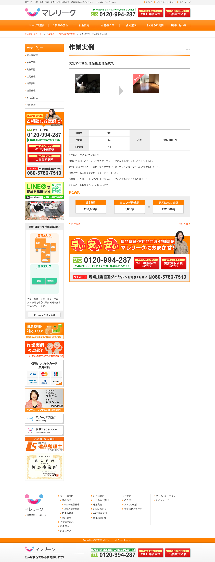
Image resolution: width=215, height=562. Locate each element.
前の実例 (75, 223)
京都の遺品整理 (71, 504)
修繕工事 (31, 62)
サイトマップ (184, 2)
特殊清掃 (31, 104)
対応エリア (65, 530)
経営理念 (128, 500)
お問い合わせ (99, 509)
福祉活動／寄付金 (133, 509)
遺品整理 (71, 34)
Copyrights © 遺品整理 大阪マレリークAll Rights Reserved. (107, 540)
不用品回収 (32, 97)
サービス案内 (66, 496)
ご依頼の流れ (66, 522)
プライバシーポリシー (165, 2)
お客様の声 (98, 496)
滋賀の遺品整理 (71, 509)
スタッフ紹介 (130, 504)
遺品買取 (63, 34)
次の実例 (183, 223)
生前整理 (31, 76)
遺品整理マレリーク (33, 34)
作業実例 (50, 34)
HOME (149, 2)
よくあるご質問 (101, 500)
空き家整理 (32, 55)
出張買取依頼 (99, 517)
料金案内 (64, 526)
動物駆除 (31, 69)
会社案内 (126, 496)
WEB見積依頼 (100, 513)
